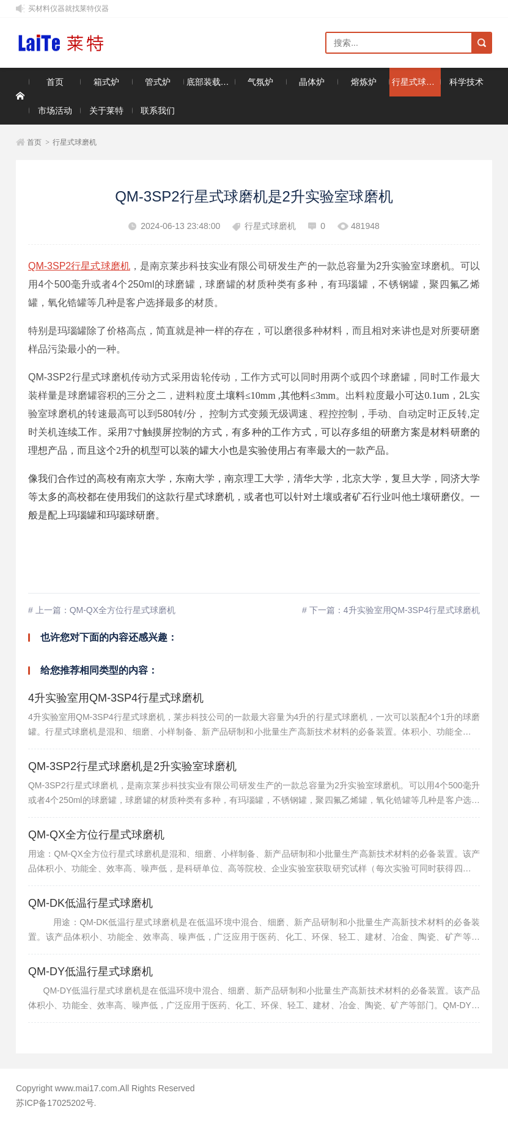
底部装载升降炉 (210, 82)
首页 (55, 82)
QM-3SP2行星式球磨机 (79, 266)
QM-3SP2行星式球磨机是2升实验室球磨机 (132, 766)
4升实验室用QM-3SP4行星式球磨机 (116, 698)
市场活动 (55, 110)
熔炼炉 (364, 82)
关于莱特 (106, 110)
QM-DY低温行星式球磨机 (90, 971)
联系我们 (158, 110)
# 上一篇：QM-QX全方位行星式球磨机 (101, 610)
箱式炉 (106, 82)
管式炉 (158, 82)
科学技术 (466, 82)
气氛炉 (260, 82)
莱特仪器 (69, 43)
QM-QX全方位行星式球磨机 (96, 835)
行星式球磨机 (416, 82)
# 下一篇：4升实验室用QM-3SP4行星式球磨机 (391, 610)
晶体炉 (312, 82)
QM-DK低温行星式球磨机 (90, 903)
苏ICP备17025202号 (55, 1103)
